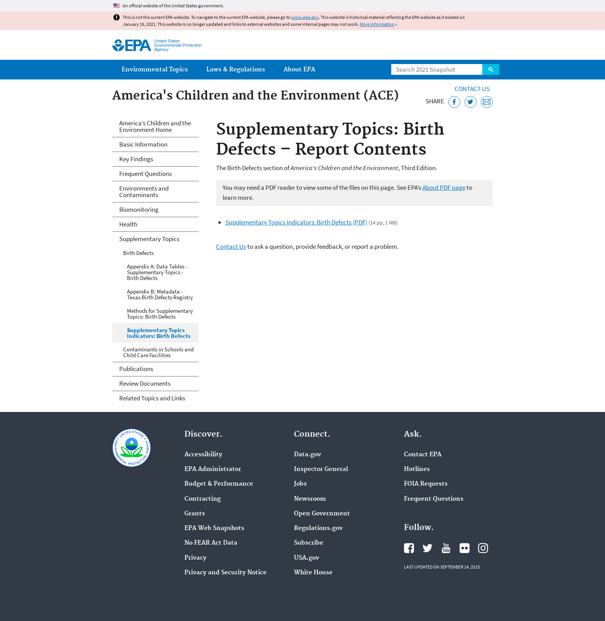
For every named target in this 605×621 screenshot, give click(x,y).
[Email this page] (487, 102)
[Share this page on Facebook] (454, 102)
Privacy (195, 558)
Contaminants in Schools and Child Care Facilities (158, 352)
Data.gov (307, 454)
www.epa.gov (305, 17)
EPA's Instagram (483, 548)
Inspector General (321, 469)
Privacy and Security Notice (225, 572)
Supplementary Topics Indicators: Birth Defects (159, 332)
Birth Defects (138, 252)
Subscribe (308, 543)
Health (128, 224)
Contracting (202, 499)
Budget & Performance (218, 484)
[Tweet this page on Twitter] (471, 102)
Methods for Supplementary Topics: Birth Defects (160, 313)
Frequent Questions (145, 173)
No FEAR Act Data (210, 543)
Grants (194, 513)
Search (490, 69)
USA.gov (306, 558)
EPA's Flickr (465, 548)
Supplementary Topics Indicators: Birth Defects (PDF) (296, 222)
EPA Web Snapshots (214, 528)
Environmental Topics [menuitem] (155, 69)
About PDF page (443, 187)
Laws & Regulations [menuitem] (235, 69)
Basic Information (143, 144)
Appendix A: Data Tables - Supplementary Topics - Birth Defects (157, 272)
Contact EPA (422, 454)
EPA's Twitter (427, 548)
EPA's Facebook (409, 548)
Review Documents (145, 383)
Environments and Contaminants (144, 191)
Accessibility (203, 454)
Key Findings (136, 159)
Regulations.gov (318, 528)
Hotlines (417, 469)
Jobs (300, 484)
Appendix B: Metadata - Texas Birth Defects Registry (160, 294)
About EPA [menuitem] (299, 69)
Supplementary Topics (149, 239)
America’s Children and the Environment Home (155, 126)
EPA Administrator (212, 469)
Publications (136, 368)
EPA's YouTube (446, 548)
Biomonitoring (139, 209)
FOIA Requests (426, 484)
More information (377, 24)
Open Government (322, 513)
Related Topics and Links (152, 398)
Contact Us (472, 88)
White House (313, 572)
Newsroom (310, 499)
